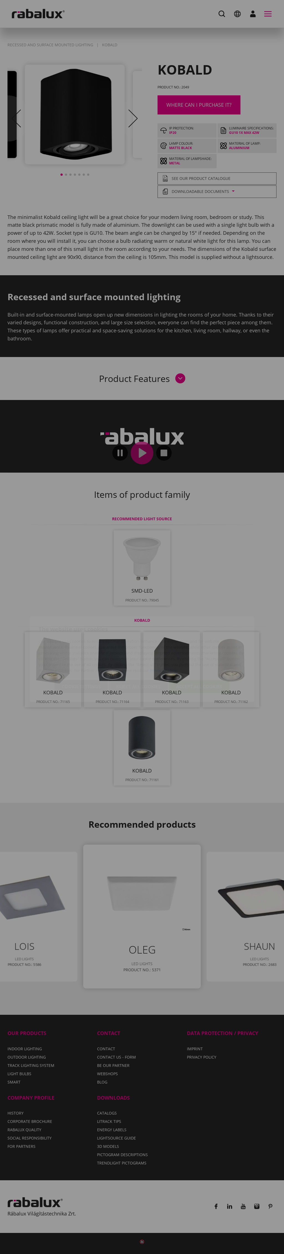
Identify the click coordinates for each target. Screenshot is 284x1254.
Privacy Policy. (164, 638)
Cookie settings (81, 654)
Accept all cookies (199, 654)
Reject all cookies (138, 654)
